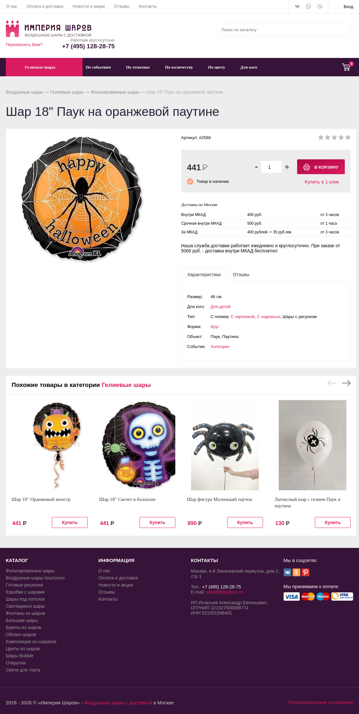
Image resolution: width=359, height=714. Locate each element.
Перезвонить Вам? (24, 44)
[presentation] (204, 274)
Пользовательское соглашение (320, 702)
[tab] (204, 274)
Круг (215, 326)
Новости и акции (89, 6)
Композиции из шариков (31, 641)
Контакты (148, 6)
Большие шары (22, 620)
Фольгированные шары (115, 92)
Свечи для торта (23, 669)
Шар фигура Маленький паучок (219, 499)
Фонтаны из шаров (25, 613)
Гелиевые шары (67, 92)
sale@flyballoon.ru (224, 592)
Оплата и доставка (45, 6)
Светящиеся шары (25, 606)
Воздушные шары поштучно (35, 577)
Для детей (221, 306)
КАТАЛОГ (17, 560)
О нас (11, 6)
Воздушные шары (24, 92)
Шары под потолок (25, 599)
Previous (331, 383)
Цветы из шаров (23, 648)
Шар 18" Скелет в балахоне (127, 499)
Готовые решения (24, 584)
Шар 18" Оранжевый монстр (41, 499)
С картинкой (243, 316)
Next (346, 383)
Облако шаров (21, 634)
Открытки (16, 662)
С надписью (268, 316)
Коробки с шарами (25, 592)
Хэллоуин (220, 346)
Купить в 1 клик (322, 181)
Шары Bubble (20, 655)
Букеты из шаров (23, 627)
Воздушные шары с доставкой (118, 702)
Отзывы (122, 6)
